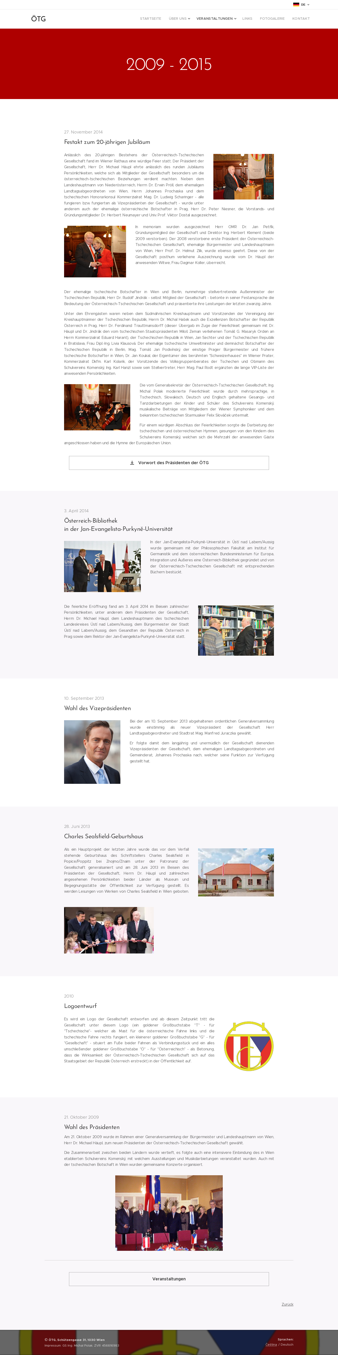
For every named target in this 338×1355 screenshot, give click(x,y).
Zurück (287, 1304)
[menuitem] (268, 19)
